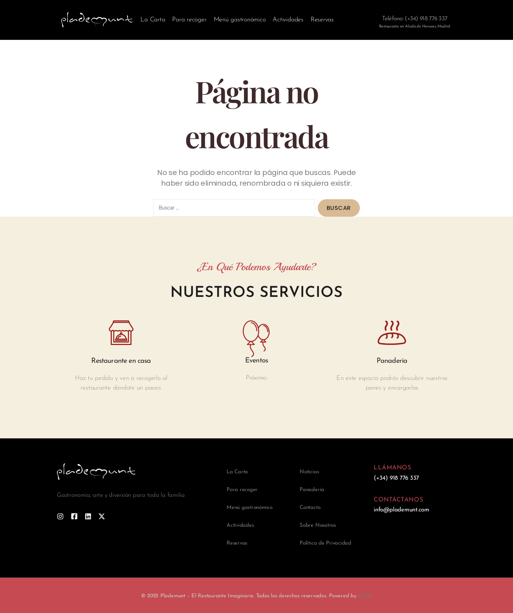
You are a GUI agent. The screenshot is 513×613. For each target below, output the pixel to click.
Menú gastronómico (240, 19)
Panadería (312, 490)
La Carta (152, 19)
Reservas (322, 19)
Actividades (288, 19)
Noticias (309, 472)
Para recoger (189, 19)
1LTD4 (365, 596)
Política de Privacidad (325, 543)
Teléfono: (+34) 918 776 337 (414, 19)
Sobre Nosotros (318, 525)
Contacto (310, 507)
